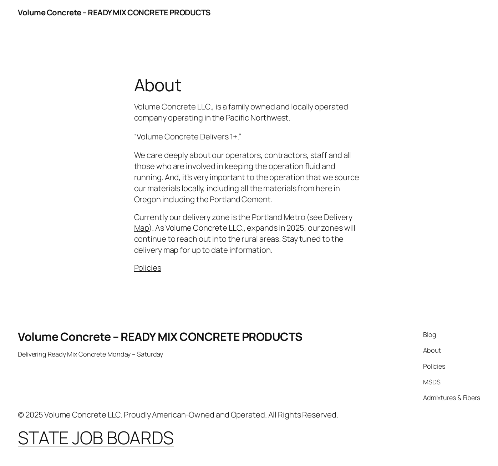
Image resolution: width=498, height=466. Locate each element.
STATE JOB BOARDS (96, 437)
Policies (147, 267)
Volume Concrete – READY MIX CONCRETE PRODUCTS (114, 12)
